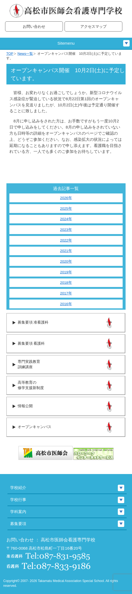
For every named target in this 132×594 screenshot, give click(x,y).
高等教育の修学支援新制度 (31, 385)
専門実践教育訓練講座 (29, 364)
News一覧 (25, 54)
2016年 (66, 304)
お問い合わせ (34, 27)
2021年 (66, 251)
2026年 (66, 198)
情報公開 (25, 406)
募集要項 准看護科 (33, 322)
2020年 (66, 261)
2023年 (66, 230)
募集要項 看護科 (31, 343)
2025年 (66, 209)
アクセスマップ (93, 27)
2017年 (66, 293)
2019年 (66, 272)
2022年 (66, 240)
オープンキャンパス (34, 427)
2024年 (66, 219)
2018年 (66, 283)
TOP (9, 54)
